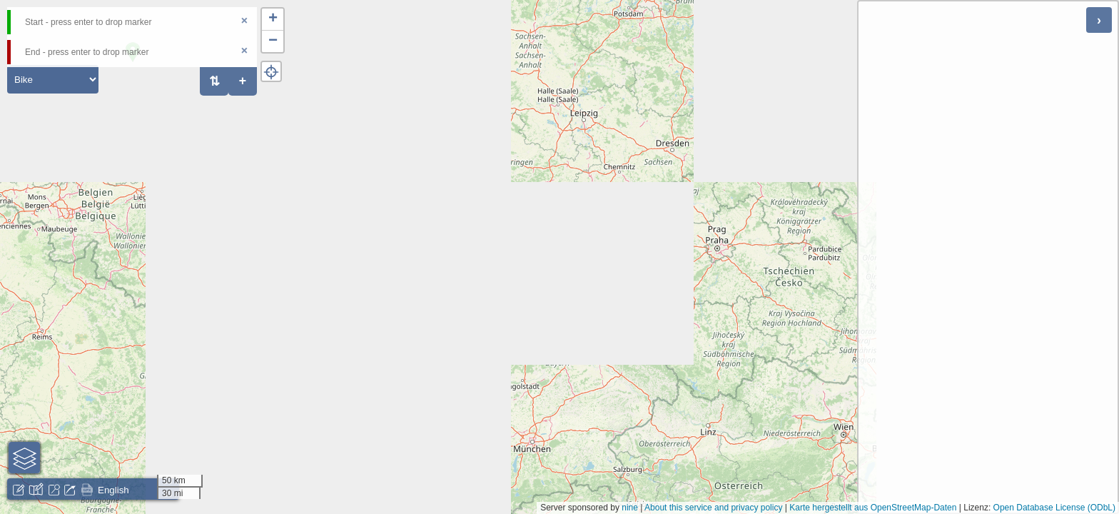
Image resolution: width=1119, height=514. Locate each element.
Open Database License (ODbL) (1054, 508)
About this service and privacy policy (713, 508)
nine (630, 508)
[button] (272, 20)
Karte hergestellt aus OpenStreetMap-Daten (872, 508)
